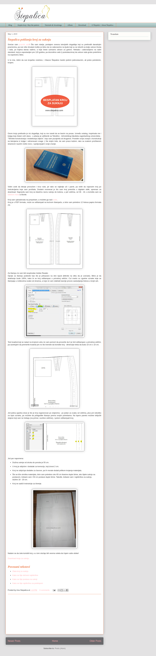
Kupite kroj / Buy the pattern (28, 25)
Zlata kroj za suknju (20, 571)
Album (70, 25)
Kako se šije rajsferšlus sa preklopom (27, 583)
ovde (55, 200)
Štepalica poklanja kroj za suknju (29, 39)
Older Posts (95, 641)
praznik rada (24, 44)
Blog (10, 25)
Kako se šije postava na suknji (24, 579)
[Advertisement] (54, 614)
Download (82, 25)
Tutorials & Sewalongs (53, 25)
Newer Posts (14, 641)
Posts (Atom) (60, 648)
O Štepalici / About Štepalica (102, 25)
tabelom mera (13, 194)
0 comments (44, 590)
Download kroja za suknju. (18, 558)
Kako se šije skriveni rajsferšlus (25, 575)
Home (55, 641)
